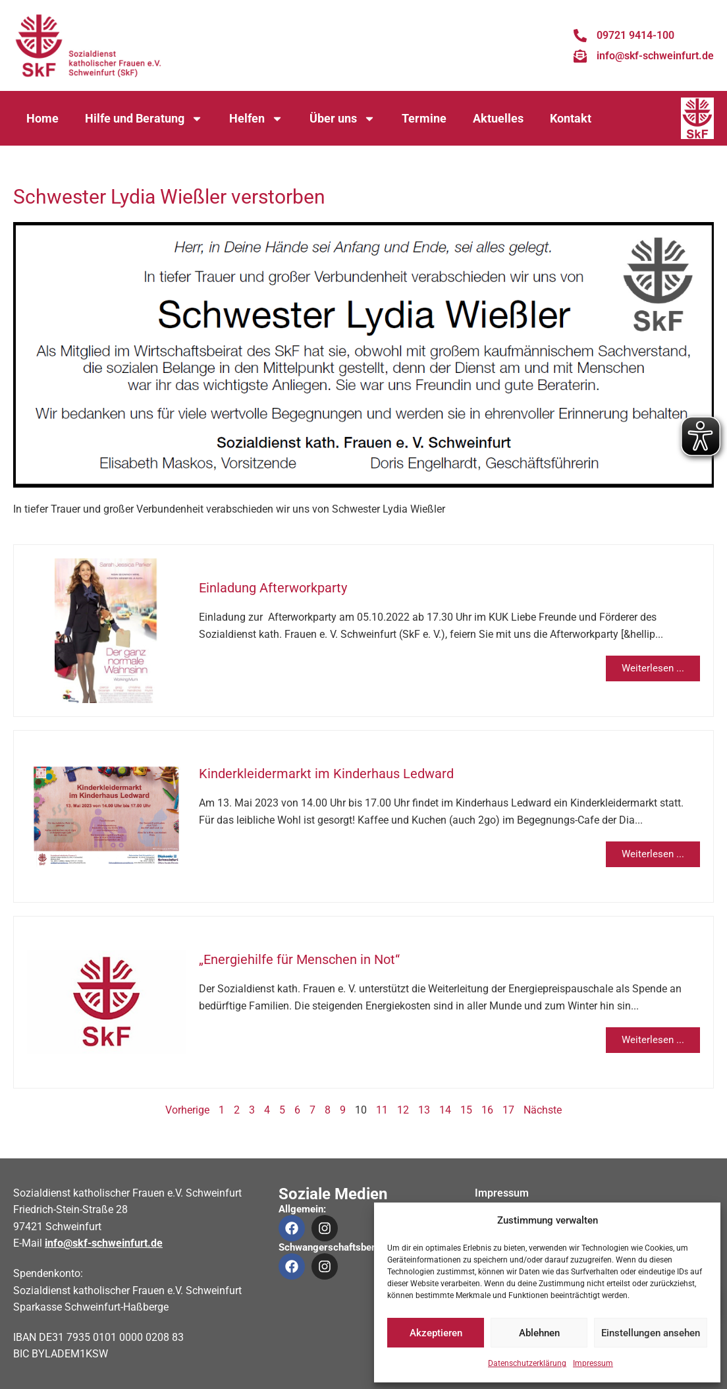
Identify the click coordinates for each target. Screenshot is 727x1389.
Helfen (256, 118)
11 (382, 1110)
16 (487, 1110)
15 (466, 1110)
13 (424, 1110)
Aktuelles (498, 118)
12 (403, 1110)
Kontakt (570, 118)
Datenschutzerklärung (527, 1363)
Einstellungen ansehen (650, 1333)
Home (42, 118)
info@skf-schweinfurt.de (104, 1243)
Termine (424, 118)
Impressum (593, 1363)
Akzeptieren (436, 1333)
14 (445, 1110)
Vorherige (187, 1110)
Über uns (342, 118)
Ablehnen (539, 1333)
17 (508, 1110)
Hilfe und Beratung (144, 118)
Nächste (543, 1110)
